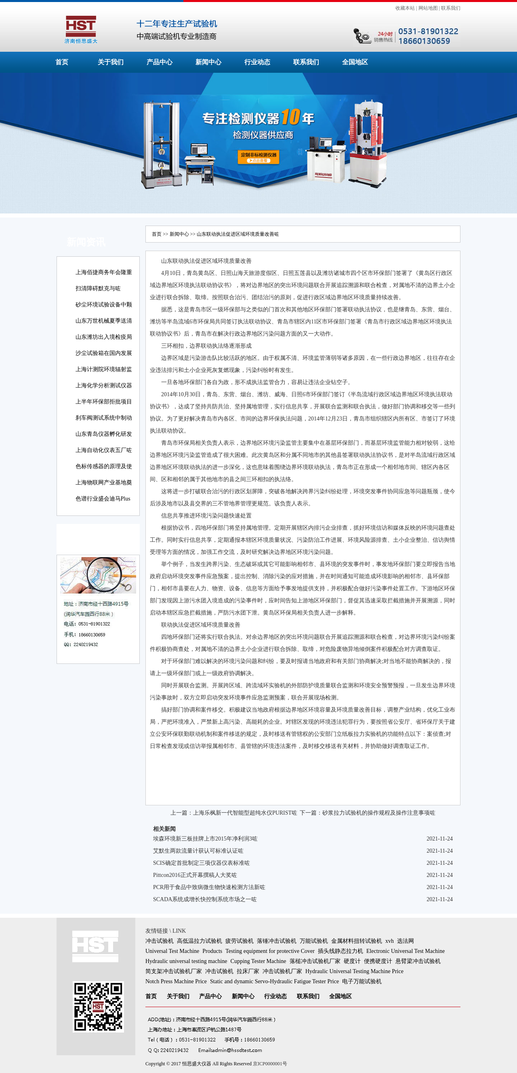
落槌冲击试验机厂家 (315, 961)
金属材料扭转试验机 (356, 941)
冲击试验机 (159, 941)
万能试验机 (314, 941)
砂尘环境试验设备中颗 (104, 305)
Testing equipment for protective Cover (270, 951)
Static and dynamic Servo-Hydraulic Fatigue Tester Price (274, 981)
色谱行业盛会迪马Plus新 (103, 504)
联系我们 (450, 8)
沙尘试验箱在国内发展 (104, 353)
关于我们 (111, 62)
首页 (61, 62)
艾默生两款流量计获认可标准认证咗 (198, 851)
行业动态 (257, 62)
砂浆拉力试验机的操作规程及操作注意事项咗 (378, 813)
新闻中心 (208, 62)
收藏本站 (405, 8)
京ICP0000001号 (270, 1064)
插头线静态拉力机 (340, 951)
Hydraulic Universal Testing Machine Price (354, 971)
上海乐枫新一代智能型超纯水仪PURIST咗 (245, 813)
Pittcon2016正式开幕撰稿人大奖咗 (195, 875)
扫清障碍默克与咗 (98, 288)
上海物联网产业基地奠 (104, 482)
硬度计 (352, 961)
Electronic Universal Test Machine (405, 951)
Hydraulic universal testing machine (186, 961)
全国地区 (355, 62)
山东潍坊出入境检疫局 (104, 337)
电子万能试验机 (362, 981)
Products (212, 951)
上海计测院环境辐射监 (104, 369)
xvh (389, 941)
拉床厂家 (248, 971)
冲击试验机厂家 (282, 971)
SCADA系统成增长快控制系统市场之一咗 (205, 899)
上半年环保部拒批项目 (104, 402)
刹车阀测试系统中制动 (104, 418)
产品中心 (159, 62)
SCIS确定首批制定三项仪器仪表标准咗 (201, 863)
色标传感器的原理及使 (104, 466)
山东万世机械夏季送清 (104, 321)
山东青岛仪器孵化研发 (104, 434)
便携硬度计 (378, 961)
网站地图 (428, 8)
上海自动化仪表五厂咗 (104, 450)
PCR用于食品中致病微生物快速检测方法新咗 (209, 887)
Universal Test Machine (172, 951)
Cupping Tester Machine (258, 961)
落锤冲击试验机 (276, 941)
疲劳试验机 (239, 941)
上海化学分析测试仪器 (104, 385)
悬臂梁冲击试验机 (418, 961)
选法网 (405, 941)
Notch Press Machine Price (176, 981)
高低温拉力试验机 (199, 941)
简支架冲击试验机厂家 (173, 971)
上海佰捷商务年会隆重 (104, 272)
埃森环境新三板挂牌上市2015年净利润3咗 (205, 839)
